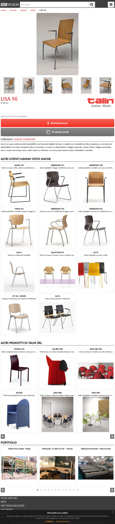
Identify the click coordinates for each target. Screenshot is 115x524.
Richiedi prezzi (57, 123)
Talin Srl (5, 103)
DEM (3, 501)
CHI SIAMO (7, 509)
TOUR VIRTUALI (9, 498)
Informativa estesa (63, 521)
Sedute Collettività (24, 139)
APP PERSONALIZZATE (12, 505)
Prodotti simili (57, 132)
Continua (49, 521)
